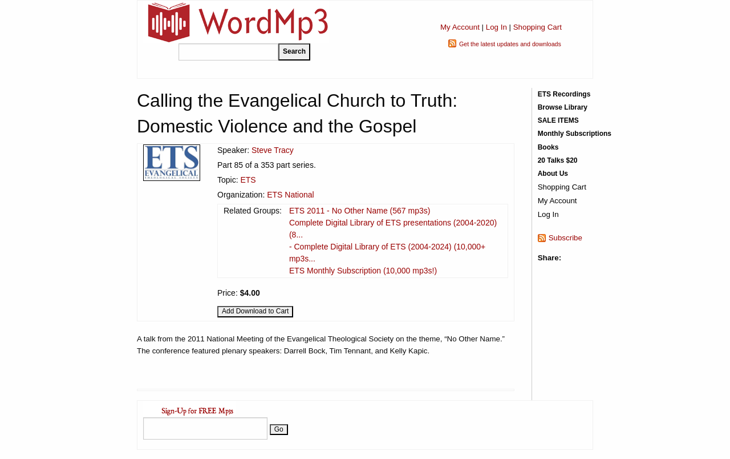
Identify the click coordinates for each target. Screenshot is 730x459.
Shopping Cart (537, 27)
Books (548, 147)
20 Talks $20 (558, 160)
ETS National (290, 194)
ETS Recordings (564, 94)
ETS (248, 179)
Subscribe (565, 237)
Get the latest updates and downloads (510, 44)
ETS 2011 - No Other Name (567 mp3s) (359, 210)
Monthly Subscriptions (574, 134)
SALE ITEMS (558, 120)
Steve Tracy (273, 150)
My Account (460, 27)
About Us (553, 174)
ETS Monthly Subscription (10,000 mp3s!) (363, 270)
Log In (496, 27)
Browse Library (562, 107)
